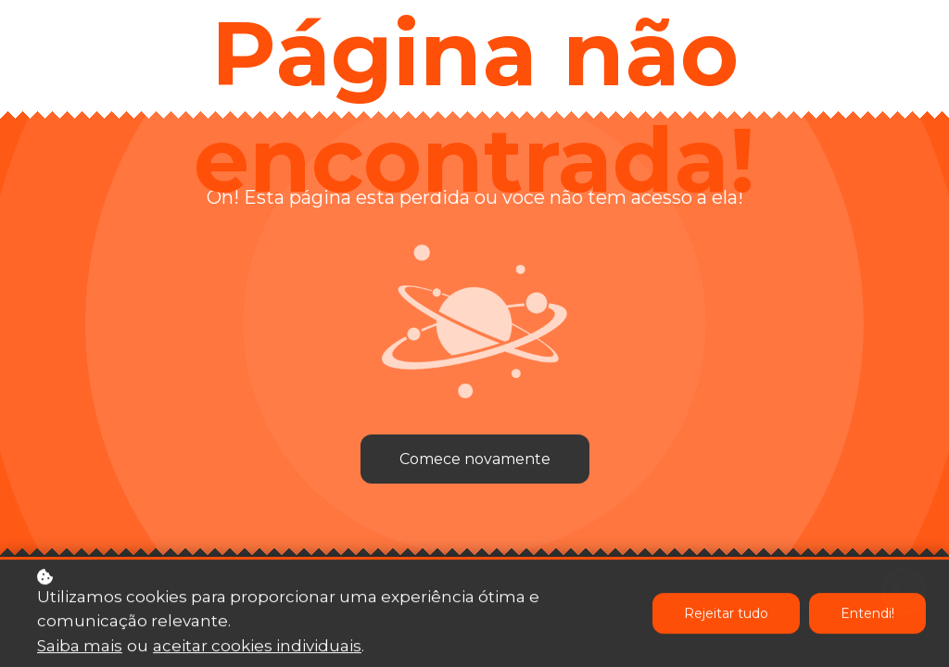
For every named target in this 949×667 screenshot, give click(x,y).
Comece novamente (474, 459)
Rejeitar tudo (726, 615)
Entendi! (867, 615)
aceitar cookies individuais (257, 647)
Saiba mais (79, 647)
